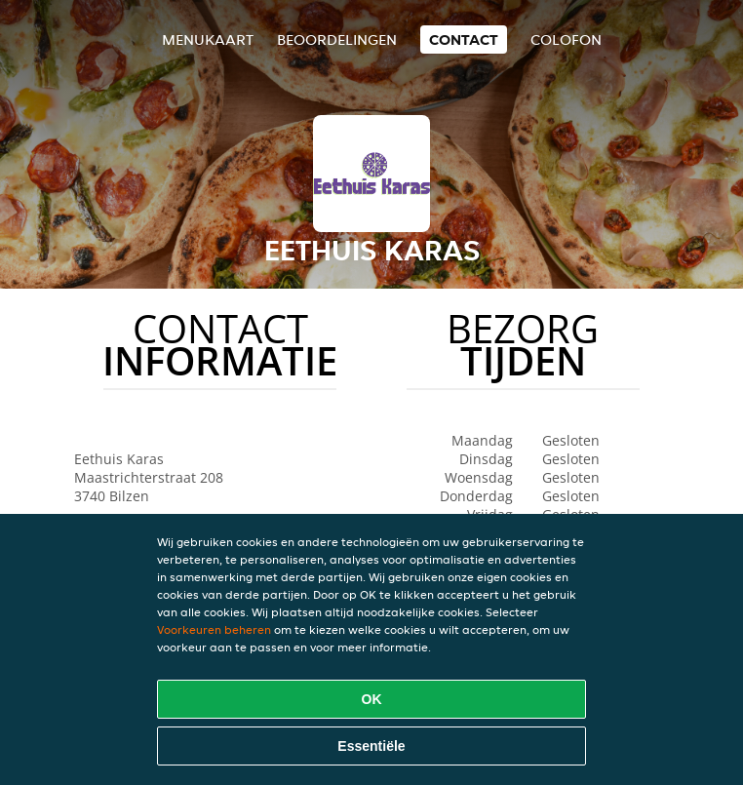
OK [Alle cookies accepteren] (372, 699)
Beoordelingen (337, 39)
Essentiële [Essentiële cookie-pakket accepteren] (371, 746)
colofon (566, 39)
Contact (463, 39)
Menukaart (208, 39)
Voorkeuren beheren (214, 629)
